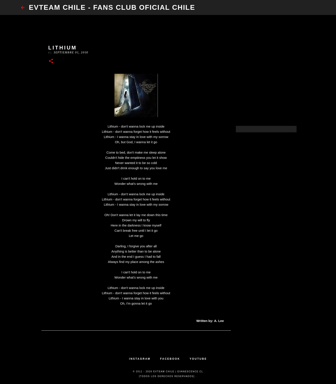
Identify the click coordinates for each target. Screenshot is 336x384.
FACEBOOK (170, 358)
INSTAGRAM (140, 358)
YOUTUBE (198, 358)
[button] (51, 61)
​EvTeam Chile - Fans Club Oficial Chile (112, 7)
